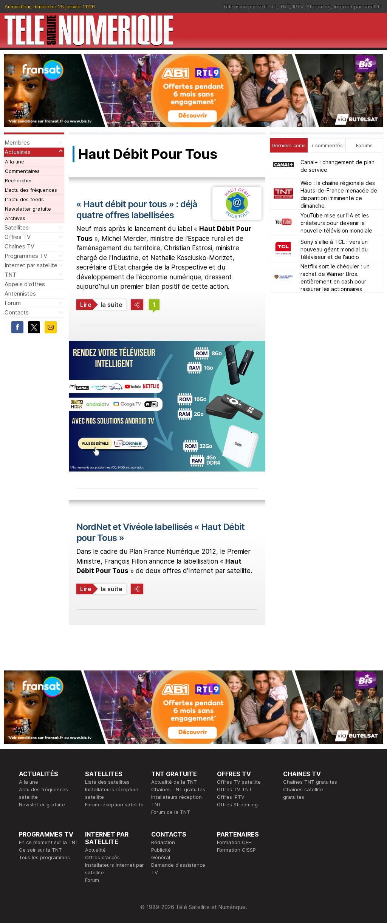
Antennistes (20, 293)
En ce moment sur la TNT (49, 842)
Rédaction (163, 842)
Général (160, 857)
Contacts (17, 312)
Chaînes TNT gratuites (178, 789)
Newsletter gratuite (28, 209)
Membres (17, 142)
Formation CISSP (236, 850)
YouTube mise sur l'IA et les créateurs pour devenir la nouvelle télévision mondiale (336, 223)
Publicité (161, 850)
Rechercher (18, 180)
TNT (285, 6)
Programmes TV (26, 255)
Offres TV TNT (234, 789)
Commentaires (22, 171)
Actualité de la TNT (174, 782)
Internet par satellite (358, 6)
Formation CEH (234, 842)
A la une (14, 162)
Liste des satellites (107, 782)
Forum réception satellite (114, 804)
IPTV (298, 6)
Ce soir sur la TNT (40, 850)
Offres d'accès (102, 857)
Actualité (95, 850)
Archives (15, 218)
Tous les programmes (44, 857)
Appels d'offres (25, 284)
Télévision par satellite (250, 6)
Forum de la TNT (170, 812)
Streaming (319, 6)
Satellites (17, 227)
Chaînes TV (19, 246)
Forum (13, 303)
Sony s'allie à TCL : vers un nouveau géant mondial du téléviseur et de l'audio (334, 249)
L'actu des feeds (24, 199)
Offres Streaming (237, 804)
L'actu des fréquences (31, 190)
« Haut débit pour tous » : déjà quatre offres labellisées (136, 209)
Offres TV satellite (239, 782)
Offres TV (18, 236)
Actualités (18, 152)
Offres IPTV (231, 797)
